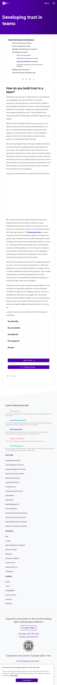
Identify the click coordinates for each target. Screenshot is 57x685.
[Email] (30, 79)
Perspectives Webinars (12, 558)
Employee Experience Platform (14, 473)
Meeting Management (12, 504)
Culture (7, 586)
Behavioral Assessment (12, 478)
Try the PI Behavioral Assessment (27, 661)
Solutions (9, 455)
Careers (7, 582)
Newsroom (8, 603)
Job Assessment (10, 487)
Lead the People (10, 562)
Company (8, 576)
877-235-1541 (33, 634)
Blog (6, 536)
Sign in (46, 3)
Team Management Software (14, 465)
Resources (9, 531)
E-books (7, 541)
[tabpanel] (28, 223)
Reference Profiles (11, 549)
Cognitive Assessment (12, 482)
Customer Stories (10, 595)
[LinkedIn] (22, 79)
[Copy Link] (33, 79)
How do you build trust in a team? (27, 61)
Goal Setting (9, 500)
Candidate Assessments (12, 460)
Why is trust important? (24, 55)
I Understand (26, 680)
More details (14, 675)
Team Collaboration (11, 508)
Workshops (8, 554)
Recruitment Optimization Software (16, 513)
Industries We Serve (11, 567)
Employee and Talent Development (16, 526)
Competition (9, 571)
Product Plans (29, 628)
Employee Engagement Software (15, 469)
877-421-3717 (32, 637)
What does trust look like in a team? (27, 58)
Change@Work (9, 590)
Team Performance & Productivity (15, 517)
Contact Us (8, 599)
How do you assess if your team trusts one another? (30, 65)
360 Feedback (9, 495)
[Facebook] (26, 79)
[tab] (28, 321)
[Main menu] (54, 3)
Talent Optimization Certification (15, 545)
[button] (28, 40)
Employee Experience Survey (14, 491)
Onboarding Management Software (16, 522)
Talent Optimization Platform (17, 405)
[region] (27, 675)
